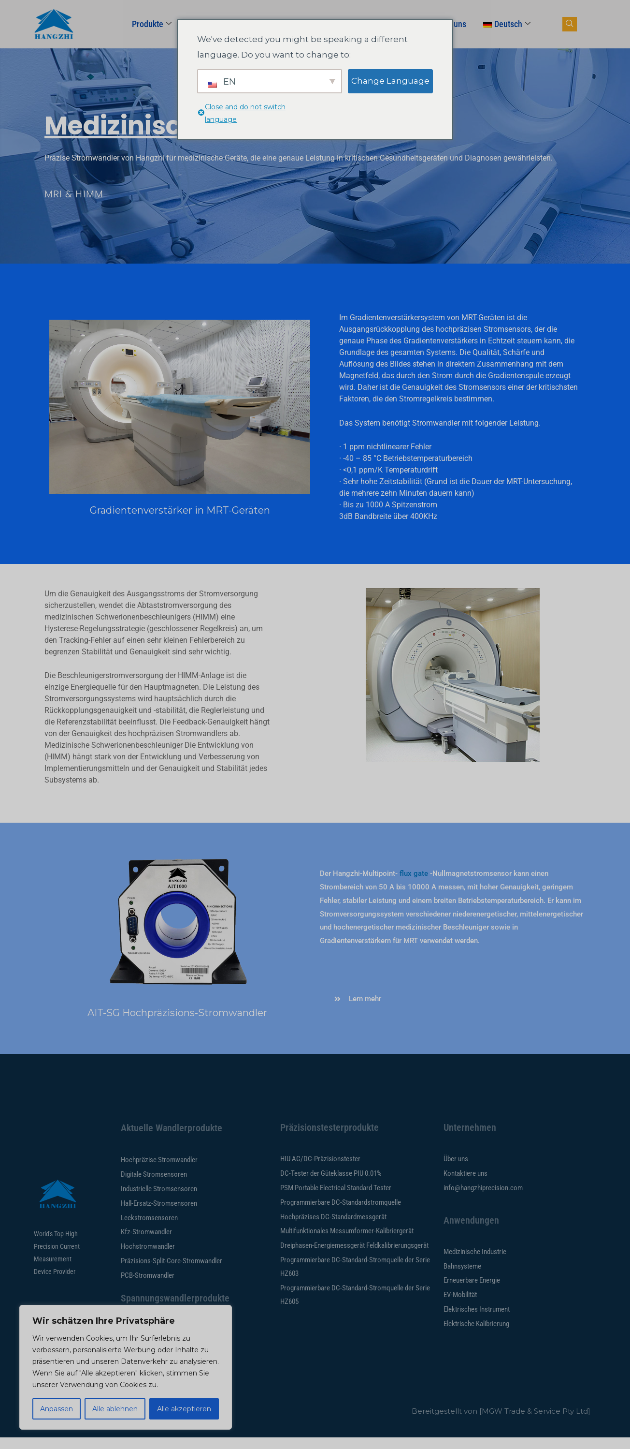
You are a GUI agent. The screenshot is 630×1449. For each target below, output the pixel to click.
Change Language (390, 81)
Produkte (152, 24)
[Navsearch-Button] (569, 24)
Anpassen (56, 1409)
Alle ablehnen (115, 1409)
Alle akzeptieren (184, 1409)
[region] (125, 1367)
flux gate (414, 873)
